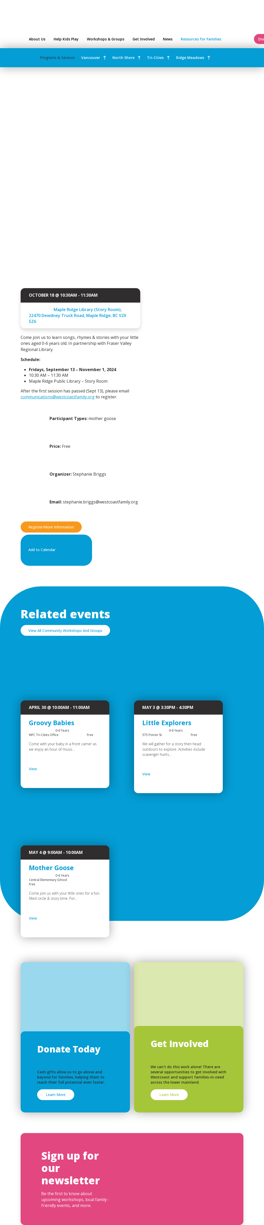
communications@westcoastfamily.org (58, 397)
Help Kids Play (66, 39)
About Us (37, 39)
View (46, 769)
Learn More (55, 1094)
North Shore (123, 57)
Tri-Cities (155, 57)
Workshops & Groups (105, 39)
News (167, 39)
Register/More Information (51, 527)
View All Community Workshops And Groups (65, 630)
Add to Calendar (55, 550)
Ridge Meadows (190, 57)
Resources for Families (214, 39)
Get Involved (144, 39)
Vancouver (90, 57)
